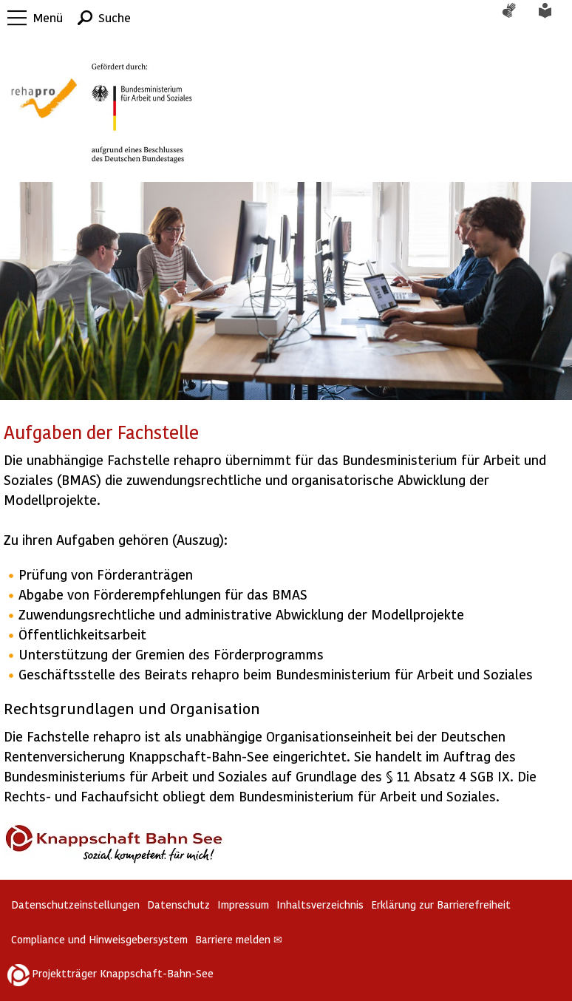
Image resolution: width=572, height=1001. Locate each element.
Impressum (243, 904)
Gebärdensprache (516, 18)
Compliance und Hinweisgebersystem (99, 939)
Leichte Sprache (553, 18)
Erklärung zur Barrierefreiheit (441, 904)
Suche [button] (114, 17)
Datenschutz (178, 904)
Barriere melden (238, 939)
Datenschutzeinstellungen (75, 904)
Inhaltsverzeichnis (320, 904)
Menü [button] (48, 17)
